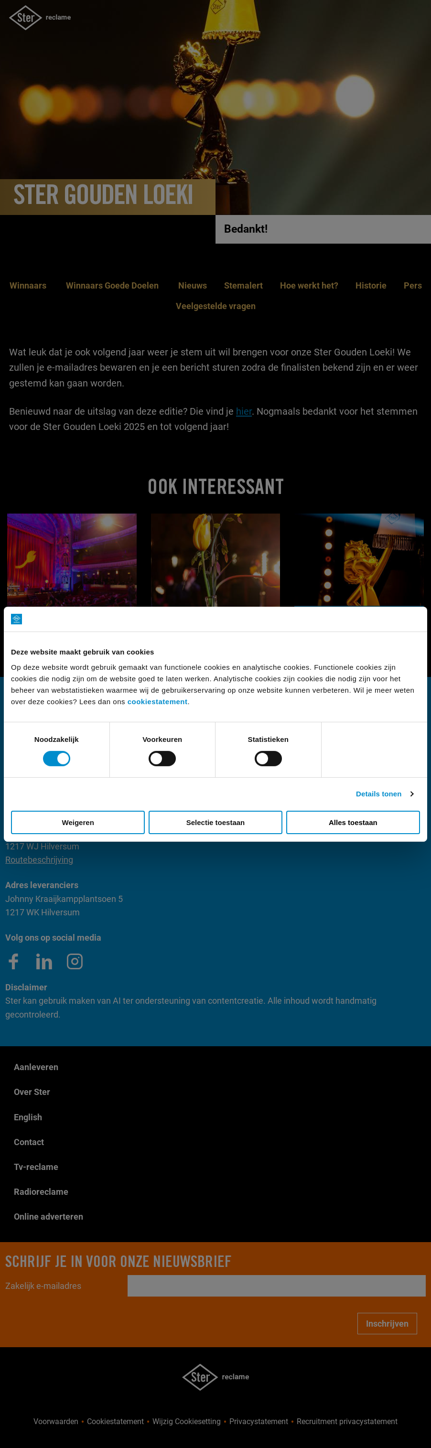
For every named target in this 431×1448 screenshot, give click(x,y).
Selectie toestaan (215, 822)
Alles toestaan (353, 822)
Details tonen (378, 794)
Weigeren (78, 822)
